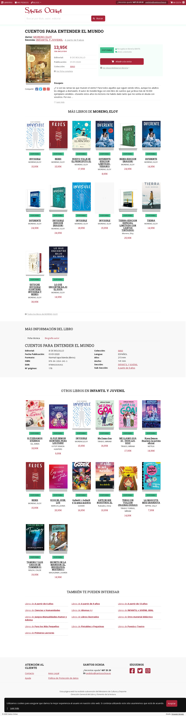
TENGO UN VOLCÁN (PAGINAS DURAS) (128, 502)
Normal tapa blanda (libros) (62, 357)
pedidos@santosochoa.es (155, 2)
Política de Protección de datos (63, 678)
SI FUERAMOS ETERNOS (34, 439)
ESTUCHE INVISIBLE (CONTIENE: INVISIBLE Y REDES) (35, 289)
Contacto (29, 673)
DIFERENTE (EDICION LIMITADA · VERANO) (104, 163)
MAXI (72, 66)
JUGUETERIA (66, 18)
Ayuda (28, 678)
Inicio (28, 24)
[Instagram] (147, 671)
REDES (58, 159)
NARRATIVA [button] (106, 18)
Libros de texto (86, 18)
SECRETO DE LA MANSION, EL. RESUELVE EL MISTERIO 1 (58, 566)
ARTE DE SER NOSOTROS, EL (104, 501)
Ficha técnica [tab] (33, 338)
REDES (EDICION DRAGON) (127, 160)
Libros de (39, 603)
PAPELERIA (34, 18)
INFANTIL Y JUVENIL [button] (122, 18)
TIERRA (151, 220)
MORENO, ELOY (42, 37)
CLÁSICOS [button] (136, 18)
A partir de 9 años (74, 39)
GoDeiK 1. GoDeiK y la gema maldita (81, 501)
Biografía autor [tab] (52, 338)
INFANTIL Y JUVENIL (49, 39)
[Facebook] (132, 671)
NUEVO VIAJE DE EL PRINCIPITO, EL (81, 160)
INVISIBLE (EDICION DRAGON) (58, 223)
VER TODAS (148, 18)
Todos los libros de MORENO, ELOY (41, 314)
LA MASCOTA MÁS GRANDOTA (151, 501)
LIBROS (49, 18)
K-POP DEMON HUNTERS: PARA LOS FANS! (58, 441)
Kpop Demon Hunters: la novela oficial (151, 441)
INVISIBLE (35, 159)
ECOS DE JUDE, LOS (58, 501)
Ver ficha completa (63, 71)
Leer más (14, 708)
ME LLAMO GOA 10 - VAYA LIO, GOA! (127, 441)
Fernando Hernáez (177, 714)
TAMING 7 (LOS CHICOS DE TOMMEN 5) (35, 565)
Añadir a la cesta (122, 61)
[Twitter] (140, 671)
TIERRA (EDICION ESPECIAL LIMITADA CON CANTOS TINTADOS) (128, 225)
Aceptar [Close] (172, 703)
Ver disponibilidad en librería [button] (114, 68)
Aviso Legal (53, 673)
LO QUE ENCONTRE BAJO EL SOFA (58, 287)
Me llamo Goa (105, 438)
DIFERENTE (151, 159)
